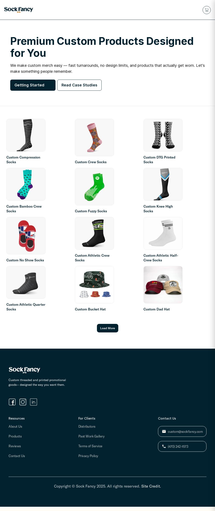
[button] (207, 10)
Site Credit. (151, 486)
